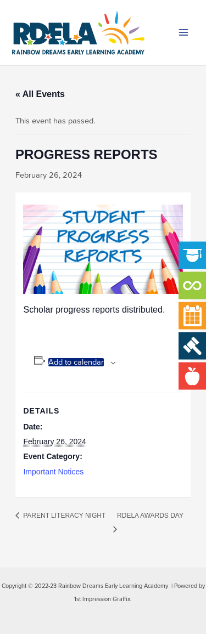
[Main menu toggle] (183, 32)
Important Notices (53, 471)
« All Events (40, 94)
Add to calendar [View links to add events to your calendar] (76, 362)
